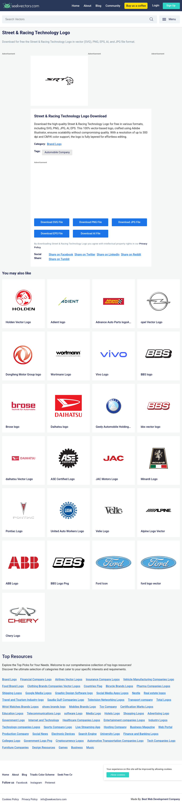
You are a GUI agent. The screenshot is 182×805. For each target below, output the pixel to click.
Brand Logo (54, 144)
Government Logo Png (38, 740)
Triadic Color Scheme (42, 774)
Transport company (140, 699)
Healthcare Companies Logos (81, 720)
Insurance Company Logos (103, 679)
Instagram (36, 782)
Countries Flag (93, 686)
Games (63, 747)
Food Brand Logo (13, 686)
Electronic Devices (63, 734)
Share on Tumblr (59, 259)
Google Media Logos (38, 693)
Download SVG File (52, 222)
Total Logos (163, 699)
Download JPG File (129, 222)
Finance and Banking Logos (140, 734)
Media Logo (93, 713)
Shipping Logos (12, 693)
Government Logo (13, 720)
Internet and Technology (43, 720)
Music (90, 747)
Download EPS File (52, 233)
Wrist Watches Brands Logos (20, 706)
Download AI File (90, 233)
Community (113, 5)
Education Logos (12, 713)
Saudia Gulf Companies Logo (65, 699)
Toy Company (108, 706)
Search (153, 19)
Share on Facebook (61, 254)
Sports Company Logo (58, 727)
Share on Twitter (84, 254)
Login (155, 5)
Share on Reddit (131, 254)
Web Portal (165, 727)
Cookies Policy (10, 799)
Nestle (136, 693)
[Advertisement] (16, 109)
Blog (98, 5)
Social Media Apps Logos (112, 693)
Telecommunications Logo (44, 713)
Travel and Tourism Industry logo (23, 699)
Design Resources (43, 747)
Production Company (15, 734)
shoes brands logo (53, 706)
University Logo (110, 734)
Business (77, 747)
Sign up (170, 5)
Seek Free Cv (64, 774)
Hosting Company (115, 727)
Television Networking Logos (106, 699)
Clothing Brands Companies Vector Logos (53, 686)
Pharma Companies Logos (153, 686)
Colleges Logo (11, 740)
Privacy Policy (30, 799)
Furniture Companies (15, 747)
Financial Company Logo (36, 679)
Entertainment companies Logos (124, 720)
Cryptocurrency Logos (70, 740)
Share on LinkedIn (108, 254)
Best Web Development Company (161, 799)
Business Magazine (142, 727)
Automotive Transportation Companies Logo (115, 740)
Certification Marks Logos (136, 706)
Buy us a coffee (136, 5)
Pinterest (50, 782)
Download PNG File (90, 222)
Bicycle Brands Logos (119, 686)
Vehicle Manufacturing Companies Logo (148, 679)
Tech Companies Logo (161, 740)
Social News (40, 734)
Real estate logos (155, 693)
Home (75, 5)
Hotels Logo (112, 713)
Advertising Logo (158, 713)
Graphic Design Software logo (74, 693)
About (87, 5)
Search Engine (87, 734)
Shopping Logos (133, 713)
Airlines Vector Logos (68, 679)
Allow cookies (117, 774)
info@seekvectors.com (54, 799)
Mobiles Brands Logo (82, 706)
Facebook (22, 782)
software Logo (73, 713)
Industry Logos (157, 720)
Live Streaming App (88, 727)
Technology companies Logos (21, 727)
